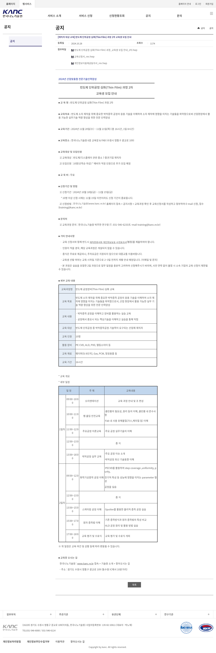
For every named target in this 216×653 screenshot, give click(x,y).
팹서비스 (27, 4)
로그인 (198, 3)
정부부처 (11, 614)
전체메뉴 (211, 13)
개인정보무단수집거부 (38, 641)
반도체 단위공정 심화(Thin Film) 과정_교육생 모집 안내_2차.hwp (104, 50)
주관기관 (63, 614)
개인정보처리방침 (12, 641)
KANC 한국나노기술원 (12, 14)
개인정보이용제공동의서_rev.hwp (89, 63)
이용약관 (59, 641)
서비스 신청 (85, 16)
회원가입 (209, 3)
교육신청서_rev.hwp (82, 56)
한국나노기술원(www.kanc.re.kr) (89, 203)
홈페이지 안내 (185, 3)
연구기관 (168, 614)
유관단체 (116, 614)
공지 (148, 16)
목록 (134, 584)
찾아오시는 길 (77, 641)
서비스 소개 (54, 16)
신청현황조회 (117, 16)
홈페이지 (10, 4)
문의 (179, 16)
